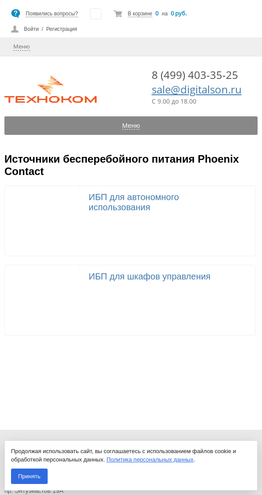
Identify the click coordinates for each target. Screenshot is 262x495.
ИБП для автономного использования (134, 202)
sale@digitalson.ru (197, 89)
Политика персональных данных (149, 459)
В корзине (140, 14)
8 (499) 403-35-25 (195, 74)
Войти (31, 29)
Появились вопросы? (52, 14)
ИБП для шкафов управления (149, 276)
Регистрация (61, 29)
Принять (29, 476)
